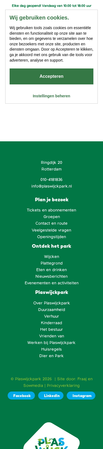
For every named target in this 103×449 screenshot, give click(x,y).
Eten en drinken (51, 269)
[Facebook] (21, 396)
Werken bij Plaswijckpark (51, 342)
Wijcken (51, 256)
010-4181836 (51, 179)
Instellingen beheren (51, 96)
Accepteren (51, 76)
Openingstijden (51, 236)
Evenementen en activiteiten (52, 282)
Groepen (51, 216)
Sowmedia (33, 385)
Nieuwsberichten (51, 276)
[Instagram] (81, 396)
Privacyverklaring (63, 385)
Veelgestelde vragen (51, 230)
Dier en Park (51, 355)
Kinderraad (51, 322)
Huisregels (51, 349)
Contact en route (51, 223)
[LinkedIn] (50, 396)
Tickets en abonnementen (51, 210)
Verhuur (51, 316)
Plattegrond (52, 263)
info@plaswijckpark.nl (51, 186)
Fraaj (82, 378)
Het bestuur (51, 329)
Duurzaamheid (51, 309)
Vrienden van (51, 336)
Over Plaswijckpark (51, 303)
